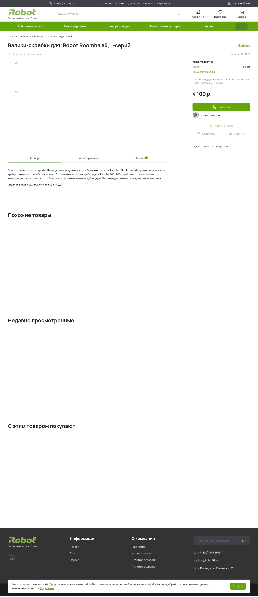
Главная (12, 36)
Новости (75, 548)
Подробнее (47, 588)
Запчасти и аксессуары (33, 36)
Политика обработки (144, 561)
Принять (238, 586)
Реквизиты (138, 548)
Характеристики (88, 158)
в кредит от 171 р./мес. (207, 115)
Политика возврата (143, 568)
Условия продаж (142, 554)
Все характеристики (204, 71)
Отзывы (141, 158)
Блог (73, 554)
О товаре (34, 158)
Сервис (74, 561)
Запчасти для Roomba (62, 36)
